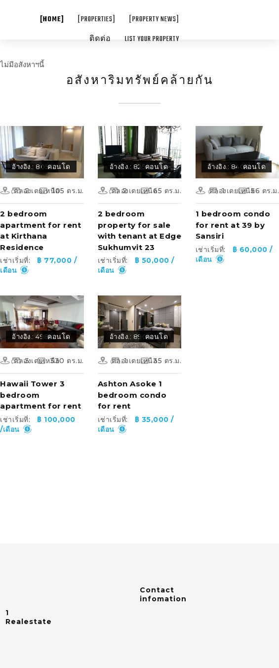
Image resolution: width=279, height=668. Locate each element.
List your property (152, 39)
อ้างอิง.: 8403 (228, 166)
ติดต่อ (100, 39)
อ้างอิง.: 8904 (130, 336)
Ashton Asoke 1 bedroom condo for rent (132, 395)
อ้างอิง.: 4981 (31, 336)
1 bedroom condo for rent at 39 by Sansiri (233, 225)
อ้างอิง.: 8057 (32, 166)
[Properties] (97, 19)
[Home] (52, 19)
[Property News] (154, 19)
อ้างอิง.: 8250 (130, 166)
